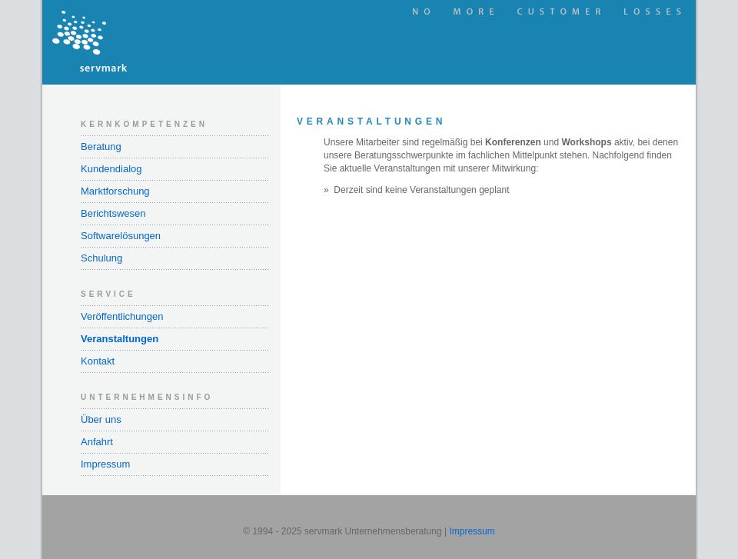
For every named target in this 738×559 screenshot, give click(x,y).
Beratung (101, 146)
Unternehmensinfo (147, 397)
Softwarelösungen (121, 235)
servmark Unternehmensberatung (161, 42)
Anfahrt (97, 442)
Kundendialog (111, 169)
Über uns (101, 419)
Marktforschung (115, 191)
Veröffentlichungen (122, 316)
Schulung (101, 258)
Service (108, 294)
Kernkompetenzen (144, 124)
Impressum (105, 464)
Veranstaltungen (119, 338)
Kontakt (98, 361)
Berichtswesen (113, 213)
